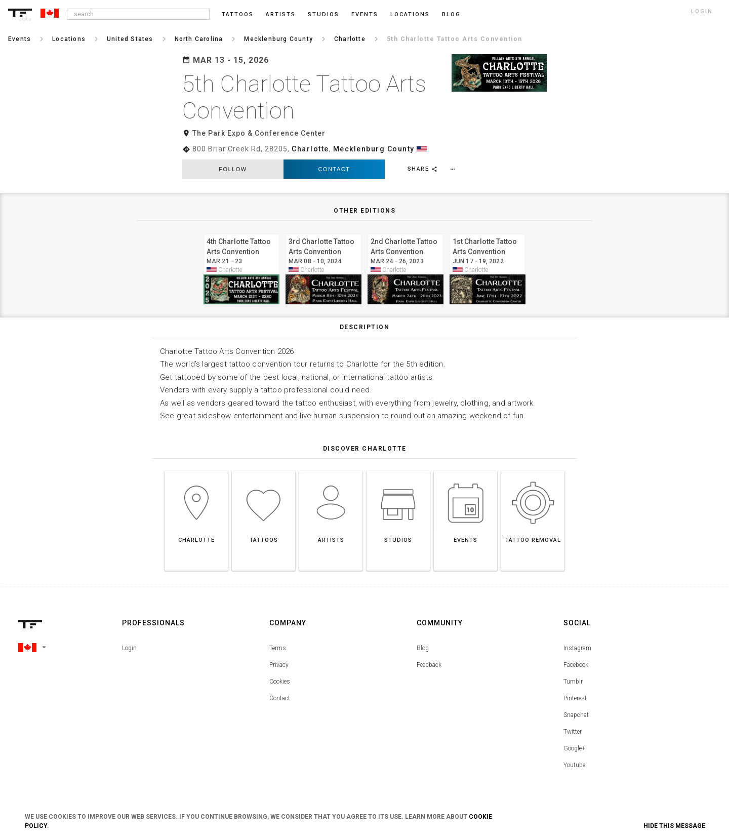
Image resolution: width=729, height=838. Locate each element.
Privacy (279, 664)
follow (233, 169)
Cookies (279, 681)
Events (364, 14)
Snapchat (576, 715)
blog (451, 14)
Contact (334, 169)
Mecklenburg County (374, 149)
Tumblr (573, 681)
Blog (423, 648)
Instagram (577, 648)
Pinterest (575, 698)
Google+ (574, 748)
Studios (323, 14)
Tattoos (238, 14)
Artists (281, 14)
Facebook (575, 664)
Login (129, 648)
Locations (410, 14)
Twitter (572, 731)
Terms (277, 648)
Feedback (429, 664)
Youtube (574, 765)
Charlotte (310, 149)
